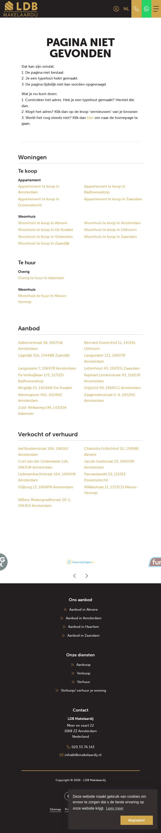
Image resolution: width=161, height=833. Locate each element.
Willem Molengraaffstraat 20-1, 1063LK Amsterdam (44, 503)
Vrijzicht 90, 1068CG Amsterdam (112, 388)
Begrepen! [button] (136, 820)
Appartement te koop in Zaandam (113, 199)
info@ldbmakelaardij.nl (83, 755)
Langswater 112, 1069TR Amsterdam (104, 358)
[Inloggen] (116, 9)
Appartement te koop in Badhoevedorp (104, 189)
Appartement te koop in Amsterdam (38, 189)
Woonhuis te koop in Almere (42, 223)
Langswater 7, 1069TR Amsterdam (47, 368)
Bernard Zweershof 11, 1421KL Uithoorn (110, 345)
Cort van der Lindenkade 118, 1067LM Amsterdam (43, 464)
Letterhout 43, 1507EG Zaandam (112, 368)
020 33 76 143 (83, 747)
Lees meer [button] (115, 808)
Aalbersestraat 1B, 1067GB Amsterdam (40, 345)
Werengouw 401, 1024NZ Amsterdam (40, 398)
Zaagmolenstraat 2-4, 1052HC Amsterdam (110, 398)
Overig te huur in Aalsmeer (41, 278)
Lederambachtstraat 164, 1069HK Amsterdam (47, 477)
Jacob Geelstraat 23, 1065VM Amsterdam (109, 464)
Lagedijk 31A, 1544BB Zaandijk (43, 355)
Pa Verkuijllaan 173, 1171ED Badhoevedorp (41, 378)
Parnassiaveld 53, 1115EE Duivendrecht (105, 477)
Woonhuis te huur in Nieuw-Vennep (42, 299)
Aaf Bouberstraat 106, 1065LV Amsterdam (43, 451)
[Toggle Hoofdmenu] (156, 9)
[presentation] (74, 576)
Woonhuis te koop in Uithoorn (110, 229)
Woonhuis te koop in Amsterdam (112, 223)
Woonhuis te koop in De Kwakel (45, 229)
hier (90, 117)
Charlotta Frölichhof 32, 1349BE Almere (111, 451)
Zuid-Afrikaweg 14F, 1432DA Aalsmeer (42, 410)
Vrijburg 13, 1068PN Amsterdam (45, 487)
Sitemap (55, 809)
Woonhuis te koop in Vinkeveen (45, 236)
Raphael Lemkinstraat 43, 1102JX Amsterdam (112, 378)
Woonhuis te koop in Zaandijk (43, 243)
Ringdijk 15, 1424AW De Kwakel (45, 388)
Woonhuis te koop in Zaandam (110, 236)
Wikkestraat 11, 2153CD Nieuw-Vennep (111, 490)
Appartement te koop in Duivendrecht (38, 202)
